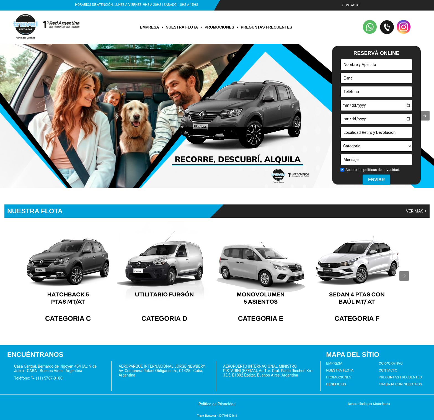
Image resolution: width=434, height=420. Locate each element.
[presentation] (404, 276)
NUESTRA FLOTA (182, 27)
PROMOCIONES (219, 27)
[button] (370, 27)
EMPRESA (149, 27)
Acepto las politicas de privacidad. (372, 170)
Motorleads (381, 404)
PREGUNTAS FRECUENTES (266, 27)
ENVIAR (376, 179)
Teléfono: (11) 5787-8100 (38, 378)
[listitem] (68, 271)
